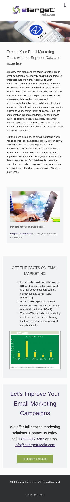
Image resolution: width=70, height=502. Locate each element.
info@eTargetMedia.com (35, 445)
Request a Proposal (21, 233)
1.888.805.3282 (31, 439)
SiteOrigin (32, 495)
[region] (35, 31)
